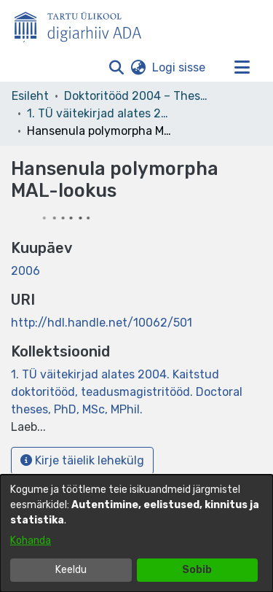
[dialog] (136, 533)
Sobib (197, 570)
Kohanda (30, 540)
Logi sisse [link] (179, 67)
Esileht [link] (30, 96)
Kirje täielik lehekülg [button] (82, 460)
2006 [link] (25, 271)
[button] (116, 68)
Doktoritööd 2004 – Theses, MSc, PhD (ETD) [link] (137, 96)
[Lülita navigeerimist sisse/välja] (241, 68)
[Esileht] (84, 24)
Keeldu (71, 570)
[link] (126, 391)
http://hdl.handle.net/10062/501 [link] (101, 323)
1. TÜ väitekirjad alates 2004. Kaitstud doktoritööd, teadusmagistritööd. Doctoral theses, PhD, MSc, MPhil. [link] (100, 113)
